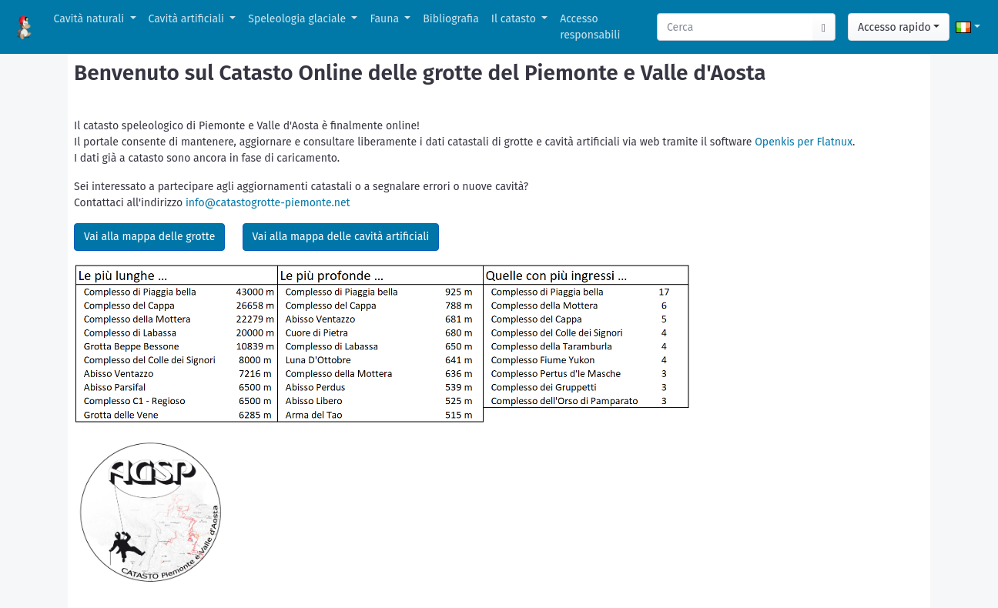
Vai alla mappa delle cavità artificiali (341, 236)
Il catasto (515, 18)
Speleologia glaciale (298, 18)
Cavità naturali (90, 18)
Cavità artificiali (188, 18)
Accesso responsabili (590, 27)
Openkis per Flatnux (803, 142)
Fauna (385, 18)
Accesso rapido (894, 27)
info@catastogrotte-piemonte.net (268, 202)
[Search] (735, 27)
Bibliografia (450, 18)
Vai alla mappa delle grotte (149, 236)
